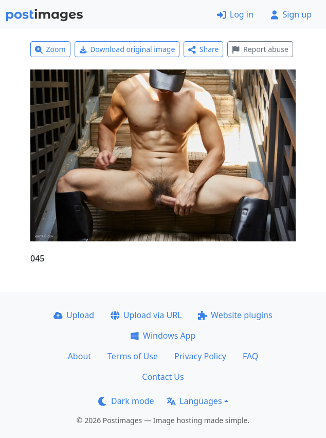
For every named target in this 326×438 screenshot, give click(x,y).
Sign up (291, 14)
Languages (194, 401)
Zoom (50, 49)
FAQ (250, 356)
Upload (73, 315)
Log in (235, 14)
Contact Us (163, 376)
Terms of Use (132, 356)
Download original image (127, 49)
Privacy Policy (200, 356)
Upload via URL (146, 315)
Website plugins (235, 315)
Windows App (162, 335)
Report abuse (260, 49)
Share (203, 49)
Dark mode (126, 401)
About (79, 356)
